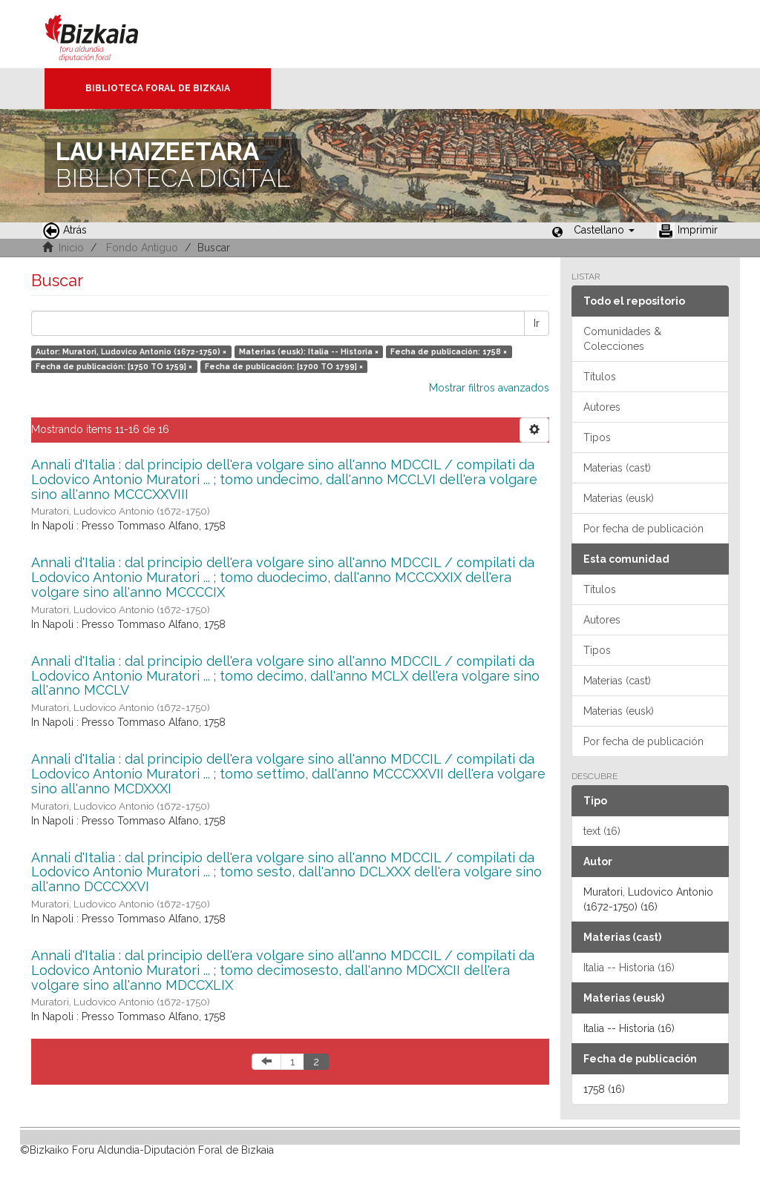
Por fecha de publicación (643, 529)
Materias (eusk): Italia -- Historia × (309, 351)
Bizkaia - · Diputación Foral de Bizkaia (107, 34)
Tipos (597, 437)
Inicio (71, 248)
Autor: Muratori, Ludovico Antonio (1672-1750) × (131, 351)
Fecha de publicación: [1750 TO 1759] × (114, 366)
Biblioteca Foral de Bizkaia (157, 88)
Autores (601, 407)
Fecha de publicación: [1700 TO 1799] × (284, 366)
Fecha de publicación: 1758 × (448, 351)
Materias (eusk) (618, 498)
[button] (604, 229)
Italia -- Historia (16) (629, 967)
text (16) (601, 831)
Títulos (599, 377)
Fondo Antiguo (142, 248)
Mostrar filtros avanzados (489, 388)
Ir (537, 323)
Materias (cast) (617, 468)
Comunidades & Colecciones (622, 338)
